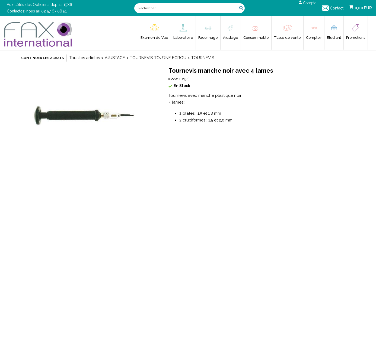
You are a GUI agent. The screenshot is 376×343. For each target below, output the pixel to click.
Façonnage (208, 38)
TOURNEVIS (202, 57)
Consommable (256, 38)
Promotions (355, 38)
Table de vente (287, 38)
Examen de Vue (154, 38)
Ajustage (230, 38)
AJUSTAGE (115, 57)
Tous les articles (84, 57)
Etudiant (334, 38)
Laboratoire (183, 38)
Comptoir (314, 38)
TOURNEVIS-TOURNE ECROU (158, 57)
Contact (336, 8)
